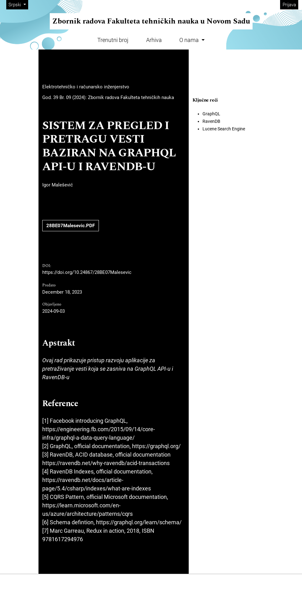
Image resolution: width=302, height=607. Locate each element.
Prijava (289, 5)
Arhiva (154, 40)
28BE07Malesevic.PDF (70, 225)
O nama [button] (189, 40)
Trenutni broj (112, 40)
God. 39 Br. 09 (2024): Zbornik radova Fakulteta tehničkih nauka (108, 97)
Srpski (18, 4)
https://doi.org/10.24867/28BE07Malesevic (86, 272)
